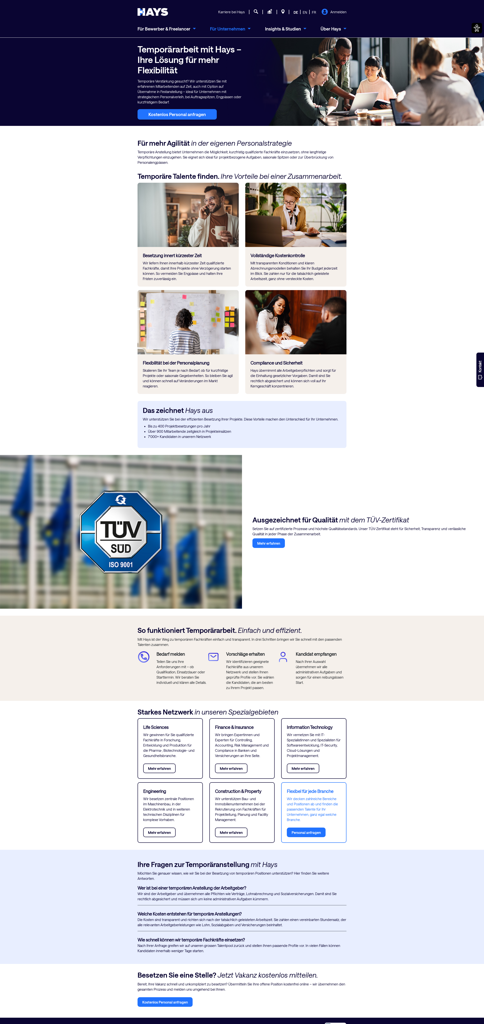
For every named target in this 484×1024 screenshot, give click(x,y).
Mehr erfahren (268, 543)
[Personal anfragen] (270, 12)
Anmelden (333, 12)
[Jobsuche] (255, 12)
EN (305, 12)
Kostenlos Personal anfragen (177, 114)
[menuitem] (167, 28)
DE (296, 12)
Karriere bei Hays (231, 12)
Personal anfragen (306, 832)
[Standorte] (283, 12)
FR (314, 12)
